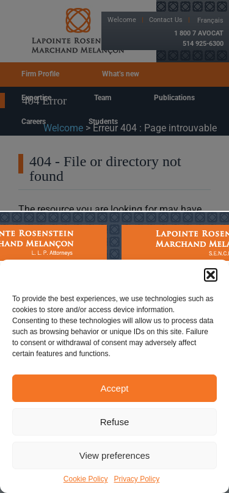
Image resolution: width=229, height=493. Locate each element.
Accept (115, 388)
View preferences (114, 455)
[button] (211, 275)
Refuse (114, 422)
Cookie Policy (86, 479)
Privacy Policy (137, 479)
